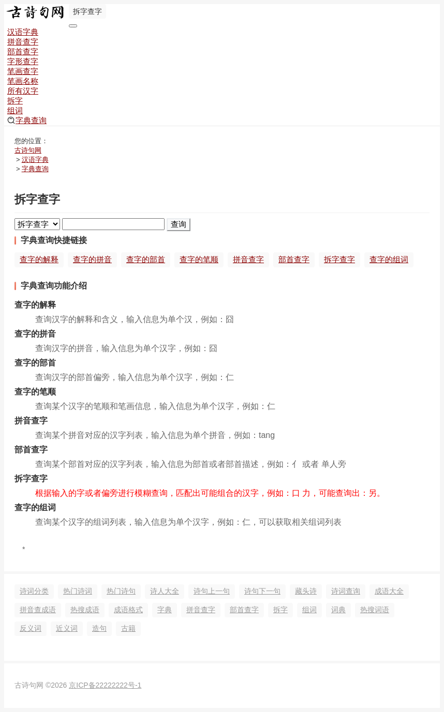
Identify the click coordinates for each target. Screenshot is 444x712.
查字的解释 (39, 259)
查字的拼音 (92, 259)
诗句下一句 (262, 591)
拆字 (15, 100)
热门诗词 (77, 591)
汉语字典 (22, 31)
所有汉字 (22, 90)
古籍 (128, 628)
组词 (15, 110)
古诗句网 (27, 150)
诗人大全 (164, 591)
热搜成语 (84, 609)
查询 (178, 224)
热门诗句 (121, 591)
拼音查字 (22, 41)
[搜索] (113, 224)
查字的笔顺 (199, 259)
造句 (99, 628)
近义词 (67, 628)
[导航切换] (73, 25)
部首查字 (22, 51)
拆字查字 (339, 259)
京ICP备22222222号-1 (105, 685)
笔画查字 (22, 71)
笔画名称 (22, 81)
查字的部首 (145, 259)
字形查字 (22, 61)
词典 (338, 609)
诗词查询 (345, 591)
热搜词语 (374, 609)
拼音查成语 (38, 609)
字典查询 (27, 120)
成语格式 (128, 609)
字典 (164, 609)
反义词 (30, 628)
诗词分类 (34, 591)
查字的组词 (388, 259)
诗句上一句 (212, 591)
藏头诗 (306, 591)
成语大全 (389, 591)
